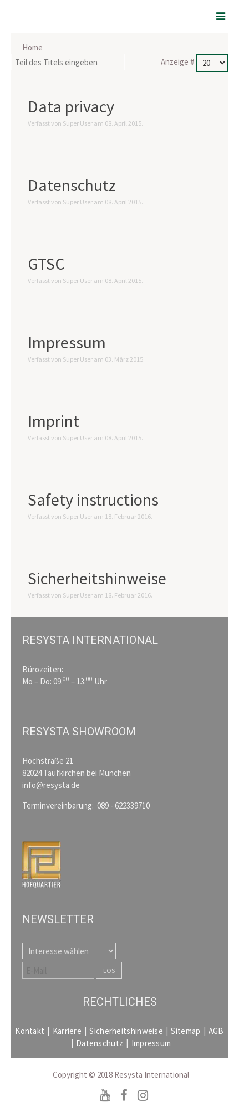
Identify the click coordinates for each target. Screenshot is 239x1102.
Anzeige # (178, 61)
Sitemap (185, 1031)
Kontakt (29, 1031)
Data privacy (71, 106)
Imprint (53, 420)
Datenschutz (72, 184)
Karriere (67, 1031)
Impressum (67, 342)
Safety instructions (93, 499)
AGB (216, 1031)
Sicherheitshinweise (97, 578)
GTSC (46, 263)
